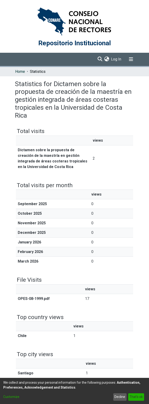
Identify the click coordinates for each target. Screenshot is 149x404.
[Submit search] (100, 59)
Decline (119, 397)
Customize (11, 397)
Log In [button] (116, 59)
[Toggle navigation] (131, 59)
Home (20, 71)
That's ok (136, 397)
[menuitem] (107, 59)
